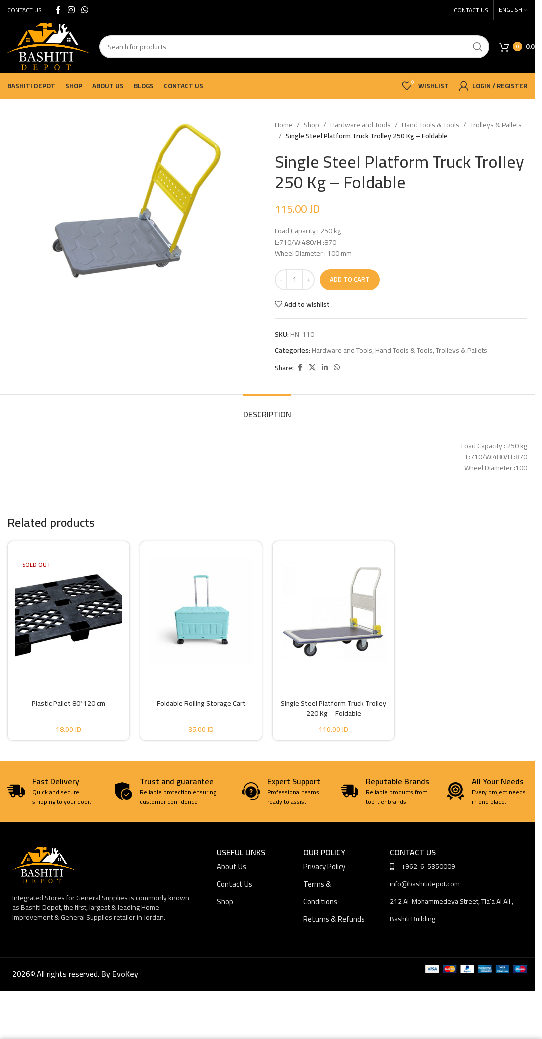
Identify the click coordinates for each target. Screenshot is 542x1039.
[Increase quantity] (308, 280)
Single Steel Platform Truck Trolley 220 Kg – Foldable (333, 708)
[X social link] (312, 367)
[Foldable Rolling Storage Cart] (201, 611)
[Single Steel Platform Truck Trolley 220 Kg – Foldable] (333, 611)
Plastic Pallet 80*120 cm (68, 703)
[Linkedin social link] (325, 367)
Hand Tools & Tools (430, 125)
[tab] (267, 409)
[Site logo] (48, 46)
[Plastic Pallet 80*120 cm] (68, 611)
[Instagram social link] (71, 10)
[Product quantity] (294, 280)
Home (284, 125)
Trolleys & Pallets (496, 125)
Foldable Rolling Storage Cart (201, 703)
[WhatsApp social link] (84, 10)
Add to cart (350, 280)
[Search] (294, 47)
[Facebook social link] (58, 10)
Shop (311, 125)
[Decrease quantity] (281, 280)
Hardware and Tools (360, 125)
